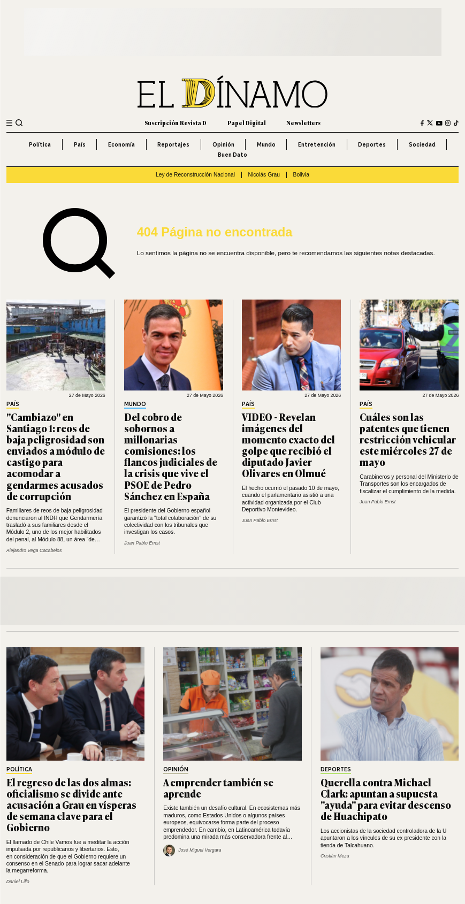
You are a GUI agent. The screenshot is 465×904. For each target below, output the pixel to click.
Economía (121, 144)
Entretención (317, 144)
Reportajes (173, 144)
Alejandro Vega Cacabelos (34, 550)
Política (40, 144)
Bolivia (301, 175)
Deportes (372, 144)
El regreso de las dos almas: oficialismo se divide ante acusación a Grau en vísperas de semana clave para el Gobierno (71, 804)
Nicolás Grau (264, 175)
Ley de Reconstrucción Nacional (195, 175)
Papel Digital (246, 123)
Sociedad (422, 144)
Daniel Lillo (17, 881)
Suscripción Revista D (175, 123)
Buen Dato (232, 154)
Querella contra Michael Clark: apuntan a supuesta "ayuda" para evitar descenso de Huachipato (386, 799)
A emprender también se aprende (218, 787)
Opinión (223, 144)
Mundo (266, 144)
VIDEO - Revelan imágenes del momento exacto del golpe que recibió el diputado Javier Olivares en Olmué (288, 445)
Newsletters (303, 123)
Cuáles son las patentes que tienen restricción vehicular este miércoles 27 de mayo (408, 439)
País (80, 144)
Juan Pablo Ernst (142, 543)
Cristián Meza (335, 856)
